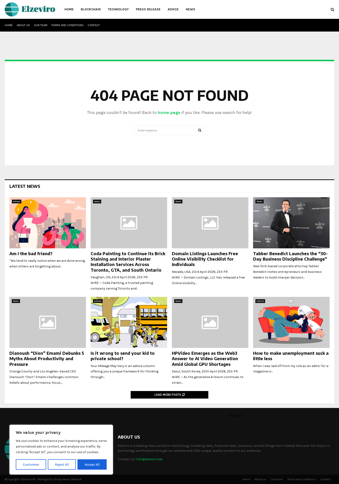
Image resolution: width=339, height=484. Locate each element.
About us (23, 25)
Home (69, 9)
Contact (94, 25)
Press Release (148, 9)
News (190, 9)
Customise (31, 464)
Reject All (62, 464)
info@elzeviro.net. (149, 459)
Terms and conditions (67, 25)
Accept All (92, 464)
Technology (118, 9)
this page (234, 415)
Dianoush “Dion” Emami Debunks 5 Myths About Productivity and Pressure (46, 358)
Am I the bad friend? (30, 253)
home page (168, 112)
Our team (40, 25)
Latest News (24, 186)
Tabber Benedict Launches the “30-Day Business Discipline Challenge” (290, 256)
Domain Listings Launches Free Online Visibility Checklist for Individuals (205, 259)
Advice (173, 9)
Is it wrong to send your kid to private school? (123, 355)
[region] (61, 450)
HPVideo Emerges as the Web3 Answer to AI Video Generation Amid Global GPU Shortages (205, 358)
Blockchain (91, 9)
